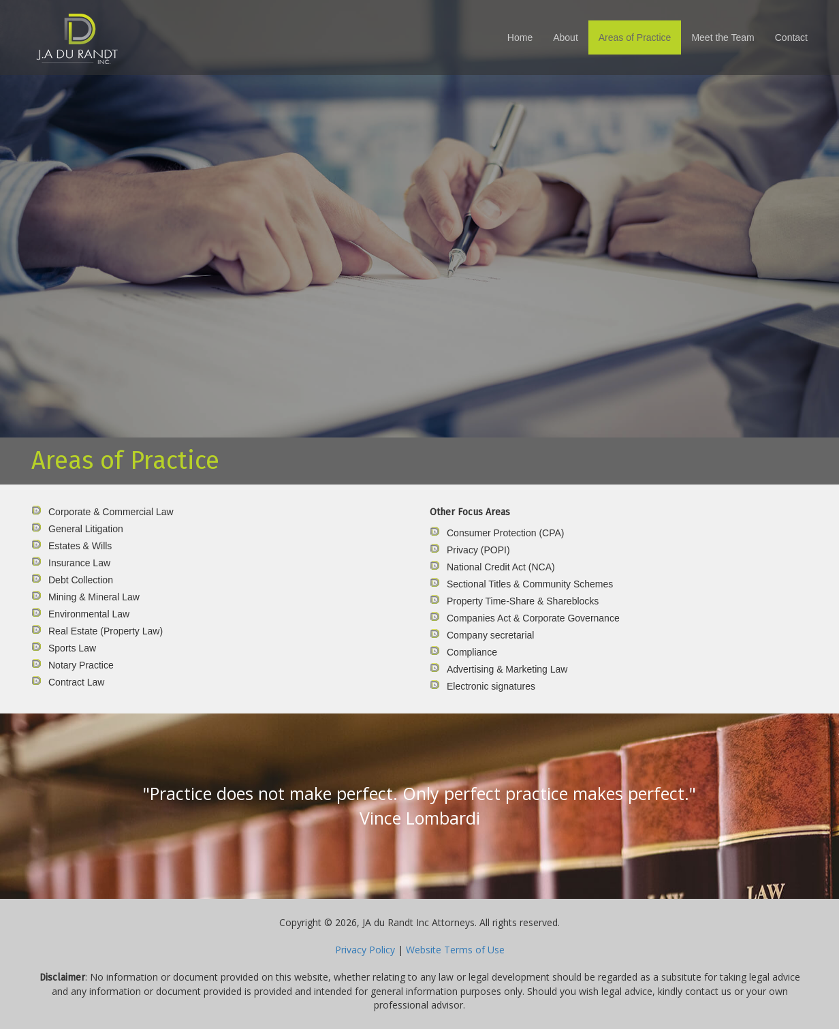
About (565, 37)
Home (520, 37)
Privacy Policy (365, 949)
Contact (791, 37)
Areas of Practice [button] (635, 37)
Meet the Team (722, 37)
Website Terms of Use (455, 949)
